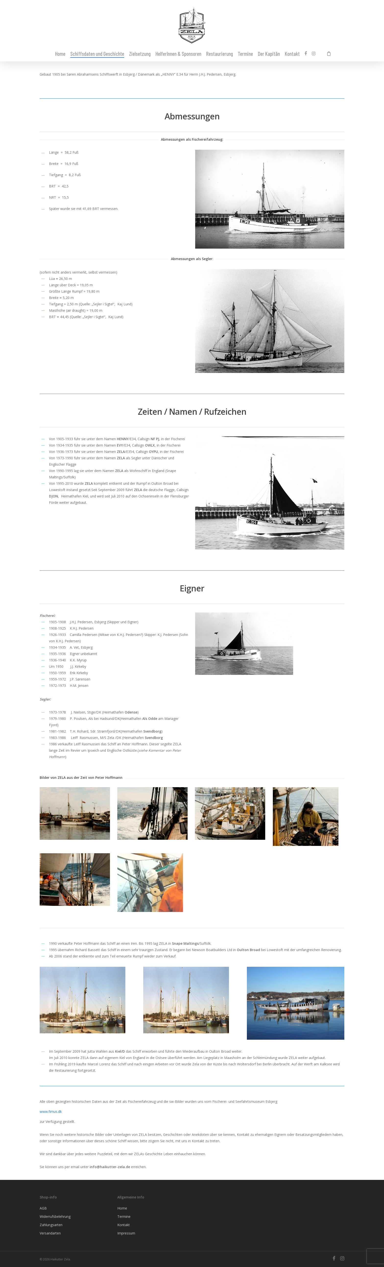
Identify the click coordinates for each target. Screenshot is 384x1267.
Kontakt (292, 54)
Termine (245, 54)
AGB (43, 1208)
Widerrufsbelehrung (55, 1216)
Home (60, 54)
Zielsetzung (140, 54)
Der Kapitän (269, 54)
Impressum (126, 1233)
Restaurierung (219, 54)
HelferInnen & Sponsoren (178, 54)
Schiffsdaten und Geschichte (97, 54)
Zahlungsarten (51, 1224)
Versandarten (50, 1233)
